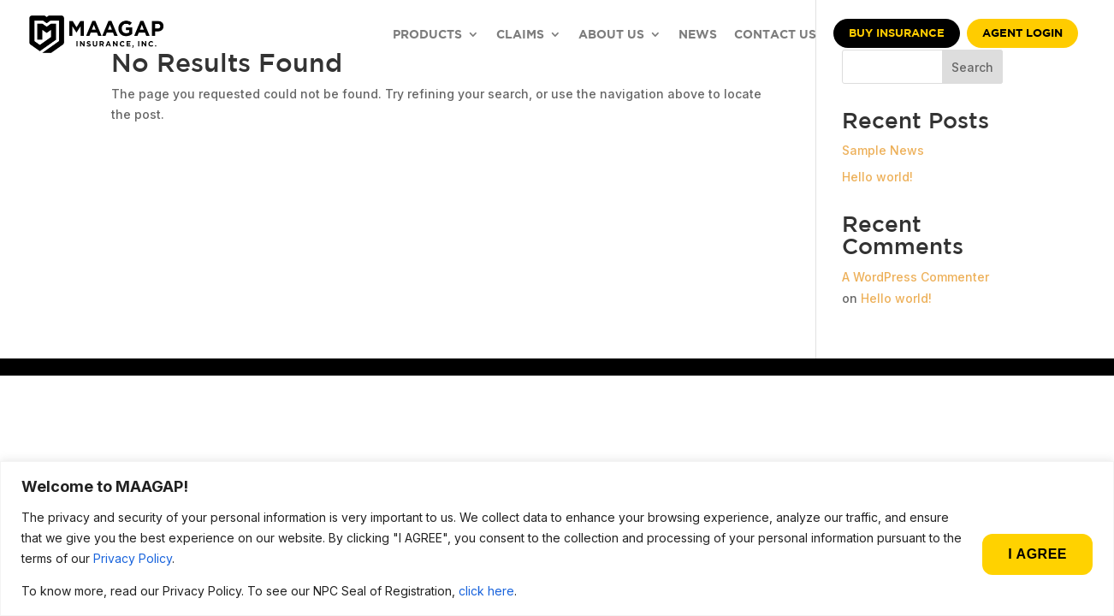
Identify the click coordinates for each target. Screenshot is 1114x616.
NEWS (697, 34)
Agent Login (1022, 32)
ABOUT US (611, 34)
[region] (557, 538)
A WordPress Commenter (915, 277)
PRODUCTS (427, 34)
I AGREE (1037, 554)
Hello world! (877, 176)
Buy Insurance (897, 32)
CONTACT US (775, 34)
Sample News (883, 150)
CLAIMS (520, 34)
